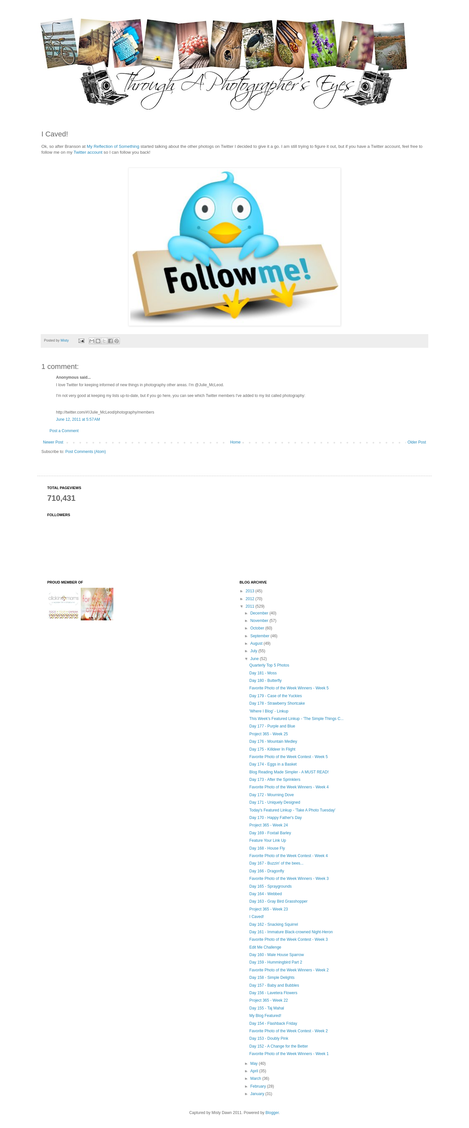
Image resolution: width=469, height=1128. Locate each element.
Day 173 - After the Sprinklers (274, 779)
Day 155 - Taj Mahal (266, 1008)
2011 (250, 606)
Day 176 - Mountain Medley (273, 741)
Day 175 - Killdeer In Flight (272, 749)
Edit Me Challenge (265, 947)
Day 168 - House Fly (267, 848)
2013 (250, 591)
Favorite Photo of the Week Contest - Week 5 (288, 756)
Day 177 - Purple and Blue (272, 726)
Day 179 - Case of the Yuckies (275, 696)
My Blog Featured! (265, 1015)
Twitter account (88, 152)
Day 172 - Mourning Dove (271, 795)
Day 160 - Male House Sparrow (276, 954)
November (259, 620)
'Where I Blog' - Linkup (268, 711)
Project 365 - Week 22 (268, 1000)
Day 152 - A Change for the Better (278, 1046)
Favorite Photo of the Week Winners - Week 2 (289, 970)
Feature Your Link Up (267, 840)
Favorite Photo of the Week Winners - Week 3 (289, 878)
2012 (250, 599)
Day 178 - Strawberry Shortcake (277, 703)
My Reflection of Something (113, 146)
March (256, 1078)
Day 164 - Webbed (265, 894)
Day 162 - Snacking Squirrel (273, 924)
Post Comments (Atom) (85, 451)
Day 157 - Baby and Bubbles (274, 985)
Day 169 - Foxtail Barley (270, 833)
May (254, 1063)
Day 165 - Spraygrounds (270, 886)
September (260, 636)
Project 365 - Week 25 (268, 734)
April (254, 1071)
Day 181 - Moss (263, 673)
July (254, 651)
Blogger (272, 1112)
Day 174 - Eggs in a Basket (272, 764)
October (257, 628)
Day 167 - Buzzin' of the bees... (276, 863)
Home (235, 442)
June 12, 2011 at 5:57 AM (78, 419)
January (257, 1094)
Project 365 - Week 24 (268, 825)
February (258, 1086)
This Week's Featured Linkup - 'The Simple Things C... (296, 718)
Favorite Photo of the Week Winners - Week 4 (289, 787)
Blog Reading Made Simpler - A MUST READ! (289, 772)
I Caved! (256, 916)
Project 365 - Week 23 (268, 909)
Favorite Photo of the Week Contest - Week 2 (288, 1031)
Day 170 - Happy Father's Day (275, 817)
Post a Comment (64, 431)
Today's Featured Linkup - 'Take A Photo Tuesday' (292, 810)
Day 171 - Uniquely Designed (274, 802)
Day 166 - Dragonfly (266, 871)
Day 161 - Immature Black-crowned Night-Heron (291, 932)
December (259, 613)
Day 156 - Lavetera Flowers (273, 993)
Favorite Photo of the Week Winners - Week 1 (289, 1053)
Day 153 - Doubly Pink (268, 1038)
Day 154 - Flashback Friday (273, 1023)
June (255, 658)
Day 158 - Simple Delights (271, 977)
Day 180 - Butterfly (265, 680)
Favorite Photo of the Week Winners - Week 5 (289, 688)
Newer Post (53, 442)
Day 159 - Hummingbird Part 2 (275, 962)
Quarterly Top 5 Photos (269, 665)
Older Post (416, 442)
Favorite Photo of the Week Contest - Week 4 (288, 855)
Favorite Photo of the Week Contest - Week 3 (288, 939)
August (256, 643)
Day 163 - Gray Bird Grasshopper (278, 901)
